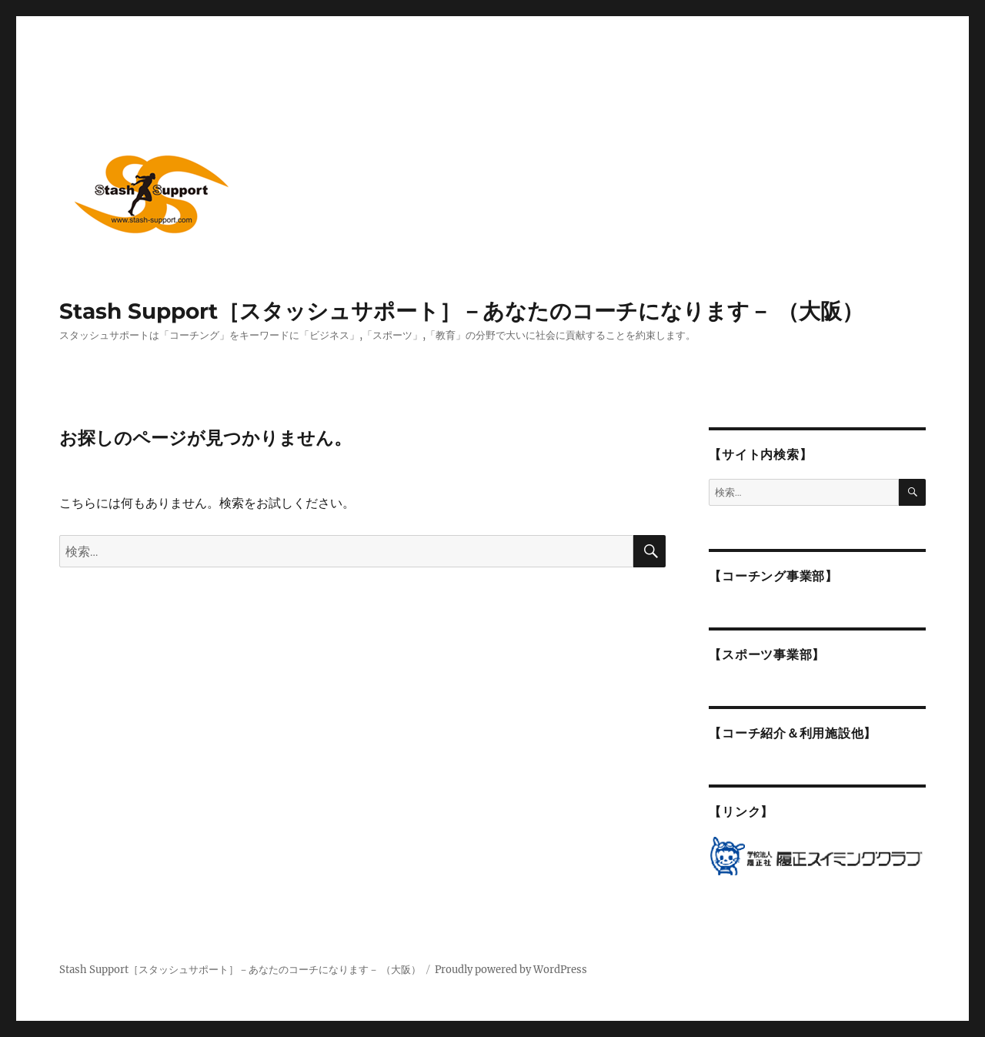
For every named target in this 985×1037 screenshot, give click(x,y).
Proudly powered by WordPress (511, 969)
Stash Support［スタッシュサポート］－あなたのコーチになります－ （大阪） (461, 311)
